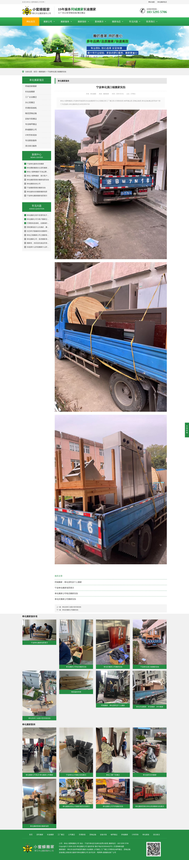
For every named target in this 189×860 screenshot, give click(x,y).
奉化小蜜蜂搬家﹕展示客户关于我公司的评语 (36, 176)
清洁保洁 (156, 835)
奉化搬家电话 (162, 2)
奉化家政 (145, 835)
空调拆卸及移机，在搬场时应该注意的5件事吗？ (36, 223)
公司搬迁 (71, 835)
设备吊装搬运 (31, 119)
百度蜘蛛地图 (119, 846)
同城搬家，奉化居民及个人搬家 (68, 582)
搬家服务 (65, 21)
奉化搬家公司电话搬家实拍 (66, 593)
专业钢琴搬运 (31, 124)
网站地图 (151, 2)
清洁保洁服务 (31, 146)
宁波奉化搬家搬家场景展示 (35, 196)
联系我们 (150, 21)
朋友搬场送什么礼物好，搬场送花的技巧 (36, 227)
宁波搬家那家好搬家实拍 (35, 188)
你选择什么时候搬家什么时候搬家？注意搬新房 (36, 247)
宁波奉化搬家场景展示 (64, 588)
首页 (35, 72)
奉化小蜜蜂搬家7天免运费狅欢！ (36, 172)
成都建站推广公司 (109, 852)
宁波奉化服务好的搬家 (34, 164)
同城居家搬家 (31, 86)
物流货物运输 (31, 113)
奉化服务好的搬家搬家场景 (35, 192)
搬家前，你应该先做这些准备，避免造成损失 (36, 243)
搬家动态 (116, 21)
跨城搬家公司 (31, 130)
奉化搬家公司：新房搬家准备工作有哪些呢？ (36, 239)
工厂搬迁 (61, 835)
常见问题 (133, 21)
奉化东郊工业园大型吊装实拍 (71, 607)
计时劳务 (135, 835)
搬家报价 (82, 21)
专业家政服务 (31, 140)
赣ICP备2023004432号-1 (104, 846)
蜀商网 (99, 852)
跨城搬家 (124, 835)
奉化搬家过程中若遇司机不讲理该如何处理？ (36, 215)
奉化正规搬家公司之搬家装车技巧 (36, 235)
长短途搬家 (30, 92)
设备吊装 (103, 835)
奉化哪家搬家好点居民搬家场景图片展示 (36, 168)
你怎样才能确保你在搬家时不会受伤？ (36, 231)
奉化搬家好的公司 (32, 184)
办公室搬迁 (30, 102)
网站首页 (30, 21)
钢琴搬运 (114, 835)
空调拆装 (82, 835)
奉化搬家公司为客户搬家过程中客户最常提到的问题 (36, 219)
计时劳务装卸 (31, 135)
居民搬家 (39, 835)
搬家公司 (48, 21)
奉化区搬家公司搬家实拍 (65, 599)
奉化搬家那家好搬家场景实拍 (36, 180)
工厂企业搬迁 (31, 97)
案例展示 (99, 21)
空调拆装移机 (31, 108)
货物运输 (92, 835)
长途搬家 (50, 835)
